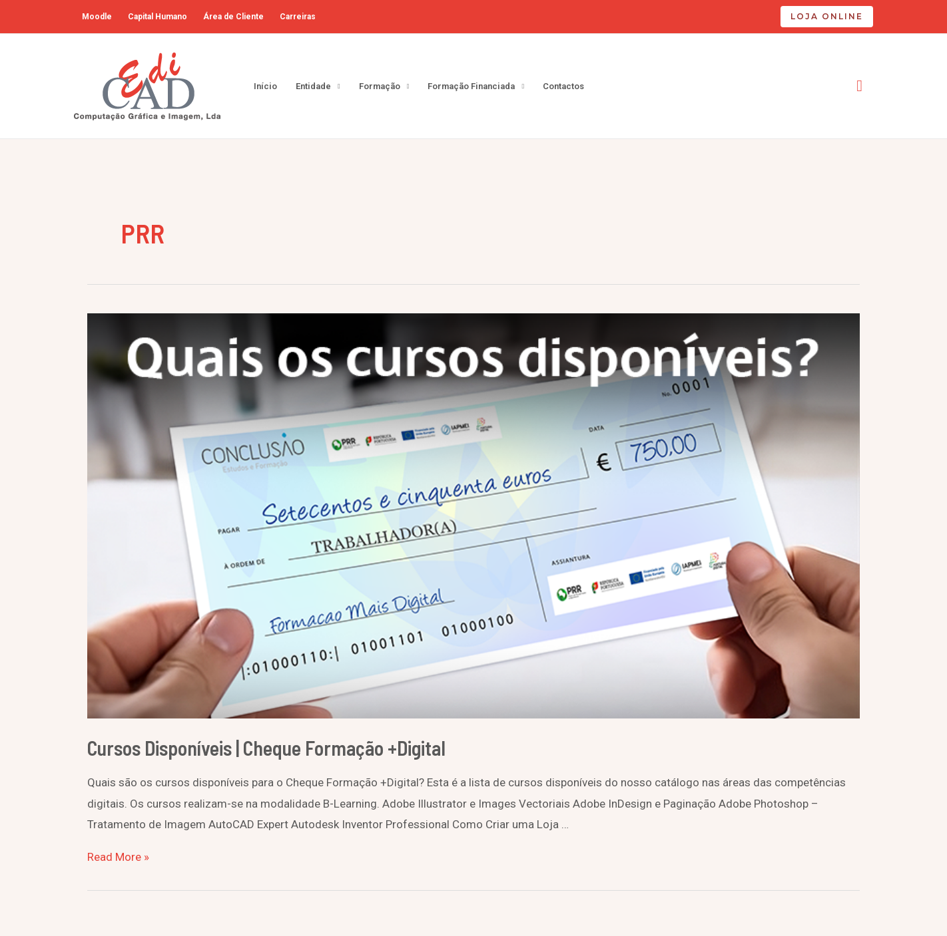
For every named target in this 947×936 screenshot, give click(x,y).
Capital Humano (157, 16)
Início (265, 86)
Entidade (313, 86)
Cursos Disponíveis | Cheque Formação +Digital (266, 748)
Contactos (563, 86)
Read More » (118, 856)
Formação (379, 86)
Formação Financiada (471, 86)
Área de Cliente (233, 16)
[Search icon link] (859, 86)
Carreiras (298, 16)
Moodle (97, 16)
